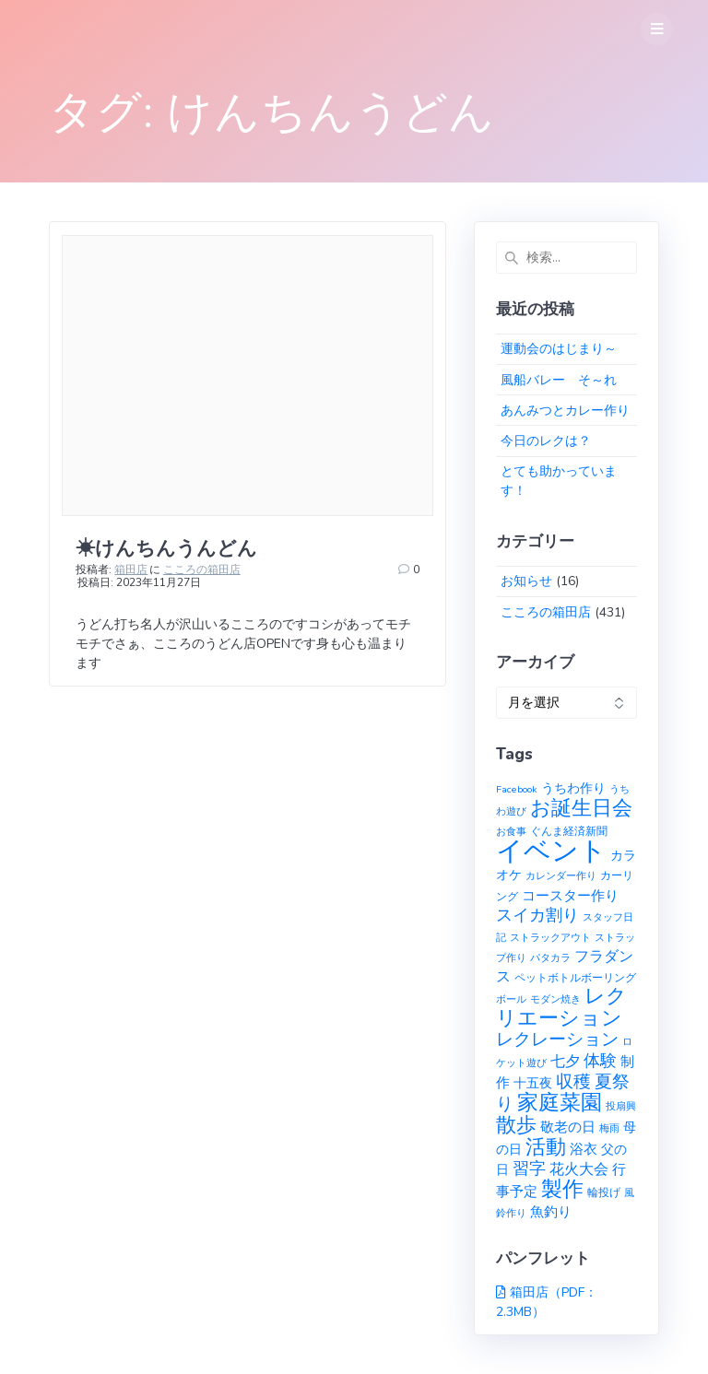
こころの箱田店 (202, 569)
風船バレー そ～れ (559, 380)
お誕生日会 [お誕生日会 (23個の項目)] (581, 808)
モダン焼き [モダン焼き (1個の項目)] (555, 999)
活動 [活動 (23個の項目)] (545, 1147)
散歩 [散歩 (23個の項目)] (516, 1125)
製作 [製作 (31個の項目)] (562, 1189)
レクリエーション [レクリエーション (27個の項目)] (561, 1007)
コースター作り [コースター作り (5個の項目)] (570, 895)
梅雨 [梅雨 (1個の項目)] (609, 1128)
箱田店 (131, 569)
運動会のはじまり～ (559, 349)
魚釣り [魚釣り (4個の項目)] (551, 1212)
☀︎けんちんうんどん (166, 548)
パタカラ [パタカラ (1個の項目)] (550, 958)
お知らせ (526, 581)
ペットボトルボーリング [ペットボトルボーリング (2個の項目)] (575, 977)
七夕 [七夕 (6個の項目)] (565, 1061)
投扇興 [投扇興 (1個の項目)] (621, 1106)
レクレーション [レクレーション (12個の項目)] (557, 1039)
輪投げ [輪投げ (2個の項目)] (603, 1192)
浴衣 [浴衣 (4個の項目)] (583, 1149)
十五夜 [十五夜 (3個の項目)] (532, 1083)
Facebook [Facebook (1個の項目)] (516, 789)
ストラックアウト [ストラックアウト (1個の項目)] (550, 938)
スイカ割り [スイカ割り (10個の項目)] (537, 915)
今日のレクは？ (546, 441)
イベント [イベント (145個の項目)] (551, 850)
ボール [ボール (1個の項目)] (511, 999)
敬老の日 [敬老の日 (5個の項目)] (568, 1126)
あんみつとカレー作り (565, 410)
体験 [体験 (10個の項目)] (600, 1061)
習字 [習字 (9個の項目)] (529, 1168)
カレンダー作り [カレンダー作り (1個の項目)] (560, 876)
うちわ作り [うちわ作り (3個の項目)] (573, 788)
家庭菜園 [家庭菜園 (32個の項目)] (559, 1102)
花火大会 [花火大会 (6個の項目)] (578, 1169)
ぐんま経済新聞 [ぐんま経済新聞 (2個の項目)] (569, 831)
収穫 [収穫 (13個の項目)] (573, 1082)
